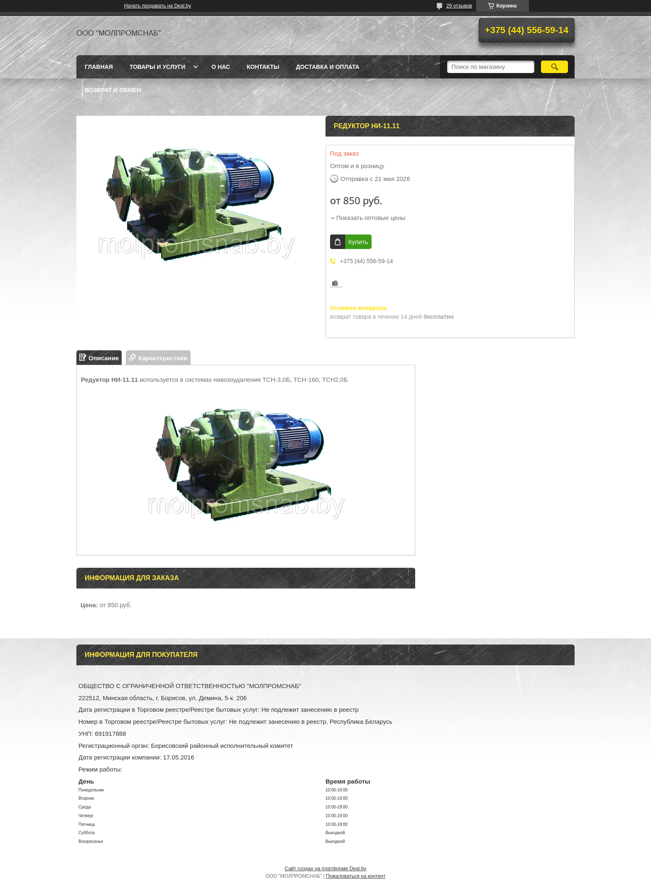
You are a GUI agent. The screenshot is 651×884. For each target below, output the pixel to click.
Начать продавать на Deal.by (157, 6)
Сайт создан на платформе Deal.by (326, 869)
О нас (220, 66)
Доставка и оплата (328, 66)
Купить (358, 241)
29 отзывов (459, 6)
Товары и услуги (158, 66)
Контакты (263, 66)
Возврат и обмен (113, 90)
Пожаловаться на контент (355, 876)
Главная (99, 66)
